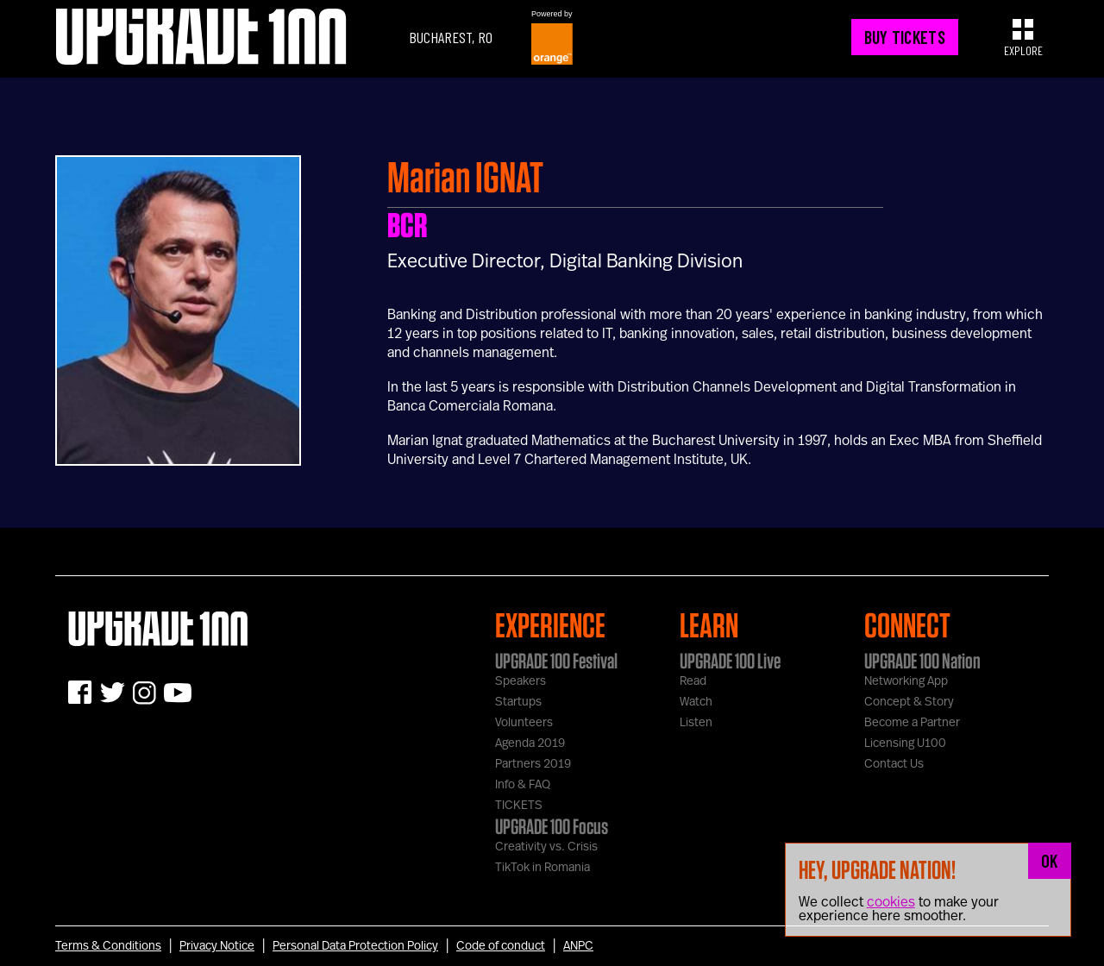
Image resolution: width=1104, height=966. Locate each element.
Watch (696, 702)
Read (693, 681)
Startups (518, 702)
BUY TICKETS (904, 37)
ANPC (578, 946)
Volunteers (524, 723)
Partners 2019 (533, 764)
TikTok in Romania (542, 868)
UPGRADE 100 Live (730, 660)
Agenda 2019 (530, 743)
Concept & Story (909, 702)
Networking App (906, 681)
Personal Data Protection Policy (355, 946)
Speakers (520, 681)
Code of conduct (500, 946)
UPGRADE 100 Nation (922, 660)
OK (1049, 860)
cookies (891, 902)
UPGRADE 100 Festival (556, 660)
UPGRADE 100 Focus (551, 826)
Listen (696, 723)
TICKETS (519, 806)
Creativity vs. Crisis (546, 847)
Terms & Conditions (108, 946)
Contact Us (894, 764)
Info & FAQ (522, 785)
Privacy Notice (216, 946)
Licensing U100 (905, 743)
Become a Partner (912, 723)
